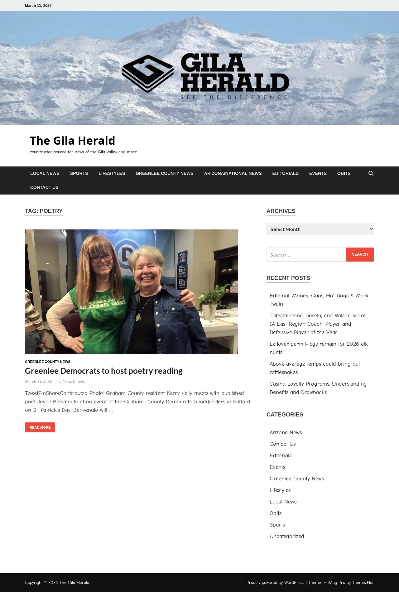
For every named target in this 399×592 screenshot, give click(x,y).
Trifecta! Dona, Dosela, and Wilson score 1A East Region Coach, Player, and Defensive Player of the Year (318, 324)
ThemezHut (362, 582)
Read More (37, 425)
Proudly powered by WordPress (275, 582)
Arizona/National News (233, 173)
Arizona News (286, 432)
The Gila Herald (72, 140)
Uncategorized (287, 536)
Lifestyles (112, 173)
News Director (75, 381)
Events (318, 173)
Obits (344, 173)
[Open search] (371, 173)
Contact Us (44, 187)
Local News (45, 173)
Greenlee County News (165, 173)
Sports (79, 173)
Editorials (285, 173)
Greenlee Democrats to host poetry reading (103, 371)
